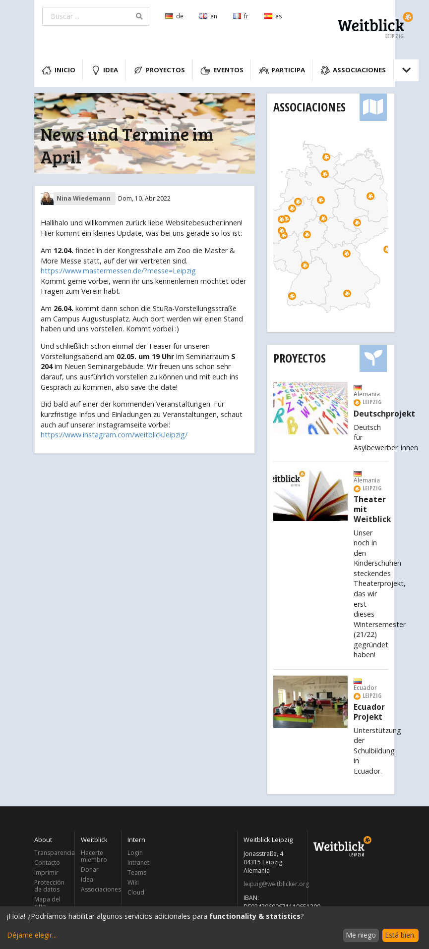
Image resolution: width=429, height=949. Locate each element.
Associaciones (353, 70)
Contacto (47, 862)
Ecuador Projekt (369, 712)
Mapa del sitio (47, 902)
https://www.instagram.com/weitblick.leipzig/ (114, 434)
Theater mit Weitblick (372, 509)
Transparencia (51, 853)
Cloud (135, 892)
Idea (105, 70)
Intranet (138, 862)
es (273, 16)
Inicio (58, 70)
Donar (90, 869)
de (174, 16)
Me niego (361, 935)
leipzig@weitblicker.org (273, 884)
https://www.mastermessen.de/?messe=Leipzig (118, 270)
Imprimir (46, 872)
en (208, 16)
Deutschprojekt (384, 414)
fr (240, 16)
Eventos (222, 70)
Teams (136, 872)
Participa (282, 70)
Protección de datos (49, 886)
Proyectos (159, 70)
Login (135, 853)
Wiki (133, 882)
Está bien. (400, 935)
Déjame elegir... (32, 935)
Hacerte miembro (94, 856)
